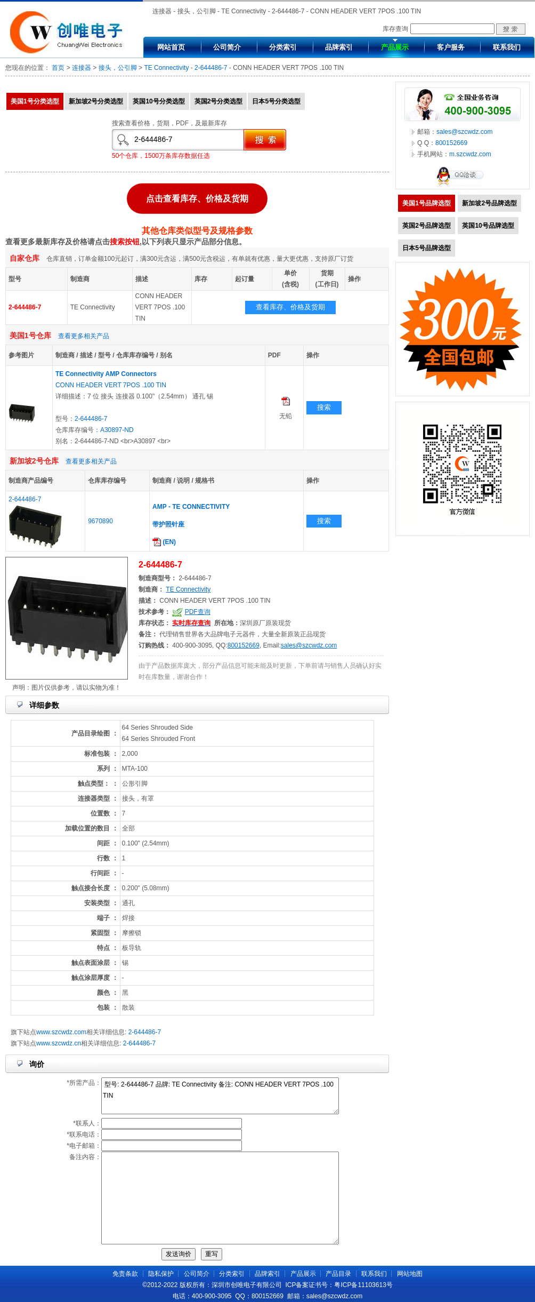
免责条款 (125, 1273)
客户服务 (451, 47)
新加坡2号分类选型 (96, 101)
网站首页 (171, 47)
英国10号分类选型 (158, 101)
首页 (58, 67)
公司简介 (227, 47)
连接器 (81, 67)
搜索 (324, 407)
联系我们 (507, 47)
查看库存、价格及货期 (290, 307)
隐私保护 (161, 1273)
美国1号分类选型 (35, 101)
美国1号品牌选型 (426, 203)
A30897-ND (117, 430)
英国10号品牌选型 (488, 225)
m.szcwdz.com (470, 154)
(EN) (164, 542)
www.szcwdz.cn (58, 1043)
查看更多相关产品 (83, 336)
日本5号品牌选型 (426, 248)
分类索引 (283, 47)
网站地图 (410, 1273)
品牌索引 (339, 47)
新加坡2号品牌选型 (489, 203)
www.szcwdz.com (61, 1032)
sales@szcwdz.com (309, 645)
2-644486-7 (210, 67)
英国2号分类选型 (218, 101)
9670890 (100, 521)
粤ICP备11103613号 (363, 1285)
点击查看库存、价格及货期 (197, 197)
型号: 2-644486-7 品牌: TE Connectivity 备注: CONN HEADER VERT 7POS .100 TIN (220, 1095)
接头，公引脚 (118, 67)
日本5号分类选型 (276, 101)
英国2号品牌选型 (426, 225)
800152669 (244, 645)
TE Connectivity (166, 67)
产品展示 (395, 47)
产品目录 (338, 1273)
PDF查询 (197, 612)
